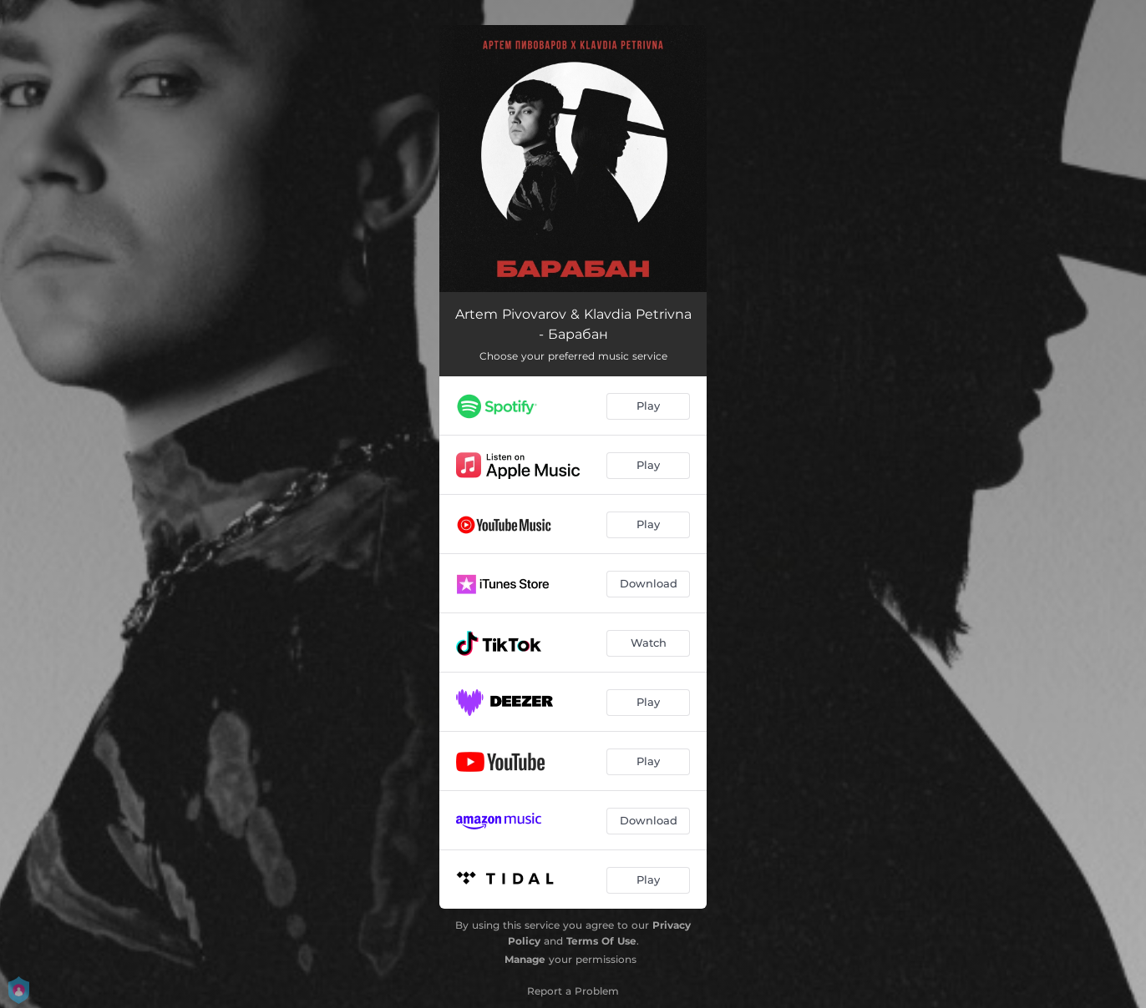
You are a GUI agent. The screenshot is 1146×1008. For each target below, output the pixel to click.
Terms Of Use (601, 941)
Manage (525, 959)
